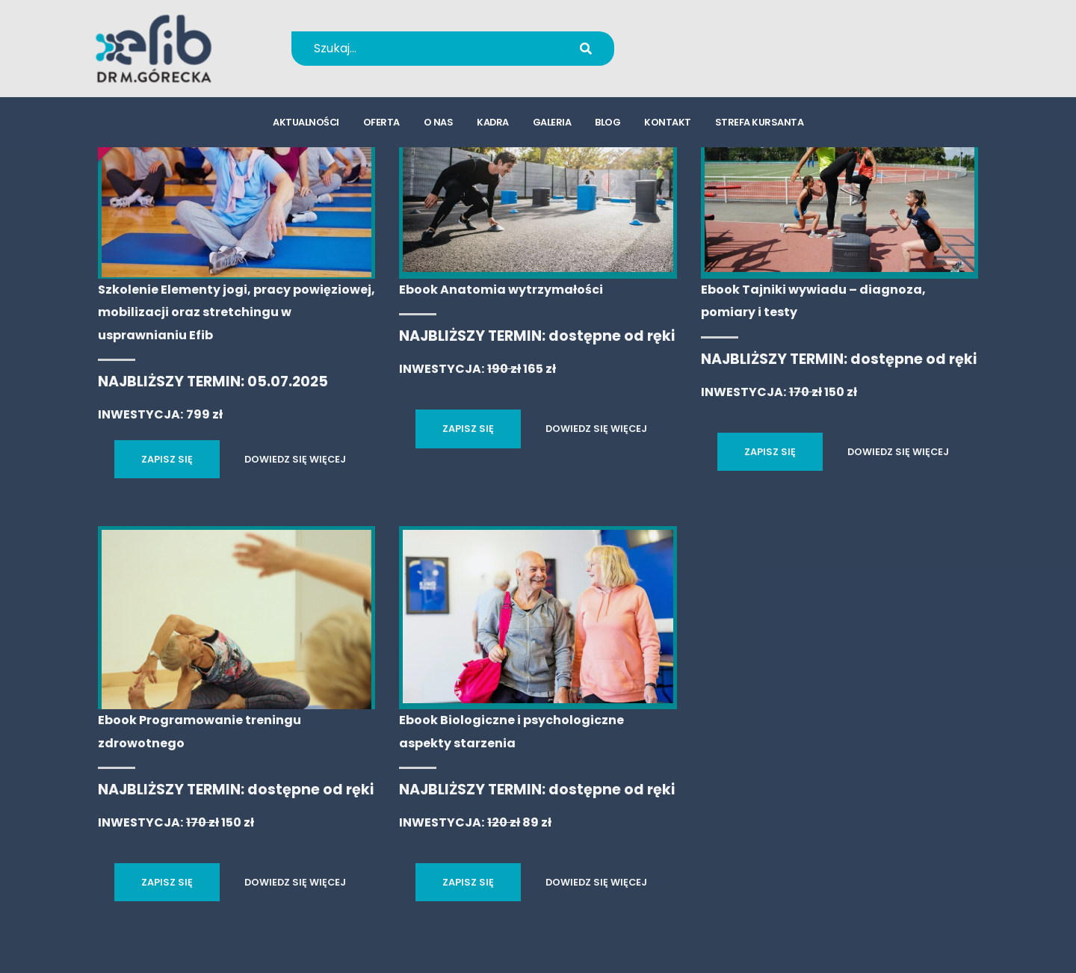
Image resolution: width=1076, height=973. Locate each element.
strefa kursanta (759, 123)
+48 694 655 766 (727, 38)
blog (607, 123)
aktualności (306, 123)
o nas (439, 123)
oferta (381, 123)
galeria (552, 123)
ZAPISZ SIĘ (167, 459)
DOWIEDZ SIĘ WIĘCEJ (295, 459)
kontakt (667, 123)
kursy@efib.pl (717, 58)
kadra (493, 123)
